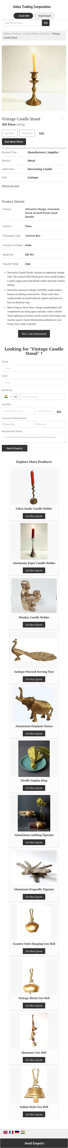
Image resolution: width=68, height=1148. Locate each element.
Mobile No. (7, 390)
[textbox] (27, 133)
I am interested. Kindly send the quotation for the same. (34, 438)
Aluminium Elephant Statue (34, 726)
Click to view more (10, 185)
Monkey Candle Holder (34, 617)
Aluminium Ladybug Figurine (34, 835)
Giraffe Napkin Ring (34, 780)
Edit (41, 133)
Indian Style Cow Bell (34, 1107)
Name (5, 361)
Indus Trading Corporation (32, 7)
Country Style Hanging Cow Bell (34, 944)
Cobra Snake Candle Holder (34, 508)
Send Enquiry (34, 1143)
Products (16, 33)
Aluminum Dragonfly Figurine (34, 889)
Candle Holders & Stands (36, 33)
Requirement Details (12, 431)
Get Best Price (14, 141)
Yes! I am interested (34, 334)
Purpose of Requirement (14, 418)
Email (4, 375)
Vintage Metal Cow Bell (34, 998)
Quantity (6, 404)
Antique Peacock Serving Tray (34, 671)
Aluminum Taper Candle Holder (34, 563)
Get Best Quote (34, 516)
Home (7, 33)
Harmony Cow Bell (34, 1052)
